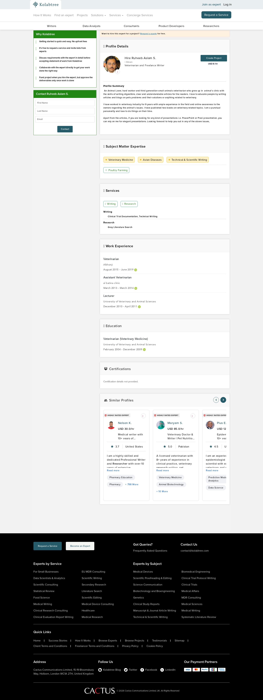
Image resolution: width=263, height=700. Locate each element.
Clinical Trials (189, 585)
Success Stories (58, 641)
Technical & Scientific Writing (189, 160)
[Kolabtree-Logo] (46, 4)
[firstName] (65, 103)
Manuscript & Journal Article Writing (154, 610)
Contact (65, 129)
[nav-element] (216, 400)
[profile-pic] (111, 425)
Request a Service (216, 15)
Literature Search (92, 591)
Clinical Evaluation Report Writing (53, 617)
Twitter (130, 670)
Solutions (98, 15)
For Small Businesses (46, 572)
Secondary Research (94, 585)
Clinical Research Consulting (50, 610)
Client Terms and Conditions (50, 646)
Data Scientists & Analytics (49, 578)
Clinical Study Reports (146, 604)
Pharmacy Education (121, 477)
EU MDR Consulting (93, 572)
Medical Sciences (191, 604)
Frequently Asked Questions (150, 551)
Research (129, 204)
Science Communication (147, 585)
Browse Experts (108, 641)
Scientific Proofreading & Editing (152, 578)
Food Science (41, 598)
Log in (227, 4)
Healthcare (88, 610)
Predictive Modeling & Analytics (220, 479)
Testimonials (159, 641)
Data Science (215, 487)
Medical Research (92, 617)
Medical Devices (143, 572)
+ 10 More (162, 491)
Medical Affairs (190, 591)
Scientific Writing (92, 578)
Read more (113, 470)
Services (116, 15)
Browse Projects (134, 641)
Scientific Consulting (45, 585)
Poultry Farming (117, 170)
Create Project (213, 58)
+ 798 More (131, 484)
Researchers (211, 26)
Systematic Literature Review (198, 617)
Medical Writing (42, 604)
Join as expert (211, 4)
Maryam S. (175, 423)
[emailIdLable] (65, 119)
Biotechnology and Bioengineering (154, 591)
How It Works (42, 15)
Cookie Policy (155, 646)
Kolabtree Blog (109, 670)
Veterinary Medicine (119, 160)
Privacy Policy (130, 646)
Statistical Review (43, 591)
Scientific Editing (92, 598)
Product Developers (171, 26)
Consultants (131, 26)
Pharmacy (114, 484)
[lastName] (65, 111)
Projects (82, 15)
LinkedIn (168, 670)
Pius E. (221, 423)
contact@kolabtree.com (195, 551)
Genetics (138, 598)
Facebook (148, 670)
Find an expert (64, 15)
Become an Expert (94, 547)
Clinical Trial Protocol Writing (198, 578)
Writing (110, 204)
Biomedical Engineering (195, 572)
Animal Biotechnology (171, 484)
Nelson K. (125, 423)
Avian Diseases (151, 160)
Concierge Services (140, 15)
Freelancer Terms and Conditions (94, 646)
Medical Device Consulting (98, 604)
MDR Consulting (191, 598)
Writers (51, 26)
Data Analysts (91, 26)
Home (37, 641)
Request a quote (148, 33)
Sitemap (179, 641)
